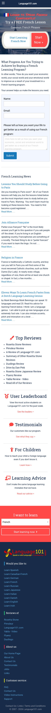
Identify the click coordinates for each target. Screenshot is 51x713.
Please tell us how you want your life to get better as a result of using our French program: (25, 129)
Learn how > (25, 465)
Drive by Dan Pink (15, 367)
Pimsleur (8, 623)
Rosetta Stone (11, 619)
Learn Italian (10, 594)
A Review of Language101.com (23, 352)
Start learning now (25, 531)
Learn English (11, 601)
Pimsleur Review (15, 348)
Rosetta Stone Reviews (18, 344)
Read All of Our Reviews (19, 383)
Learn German (11, 578)
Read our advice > (25, 493)
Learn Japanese (12, 590)
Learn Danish (10, 598)
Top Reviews (25, 338)
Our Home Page (12, 653)
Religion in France (12, 257)
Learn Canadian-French (15, 574)
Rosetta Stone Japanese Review (23, 371)
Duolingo (8, 639)
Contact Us (10, 661)
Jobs (6, 669)
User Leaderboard (25, 396)
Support (8, 699)
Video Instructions (13, 695)
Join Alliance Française (15, 222)
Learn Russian (11, 586)
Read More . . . (8, 211)
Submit (10, 155)
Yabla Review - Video (17, 379)
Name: (7, 98)
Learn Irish (9, 605)
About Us (9, 657)
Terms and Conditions (35, 706)
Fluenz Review (14, 375)
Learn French (10, 582)
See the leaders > (25, 411)
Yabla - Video (10, 631)
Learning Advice (25, 478)
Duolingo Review (15, 363)
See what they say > (25, 436)
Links (7, 673)
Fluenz (7, 635)
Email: (7, 110)
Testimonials (25, 424)
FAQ (6, 687)
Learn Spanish (11, 570)
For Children (25, 449)
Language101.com (28, 3)
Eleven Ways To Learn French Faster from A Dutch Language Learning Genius (25, 294)
